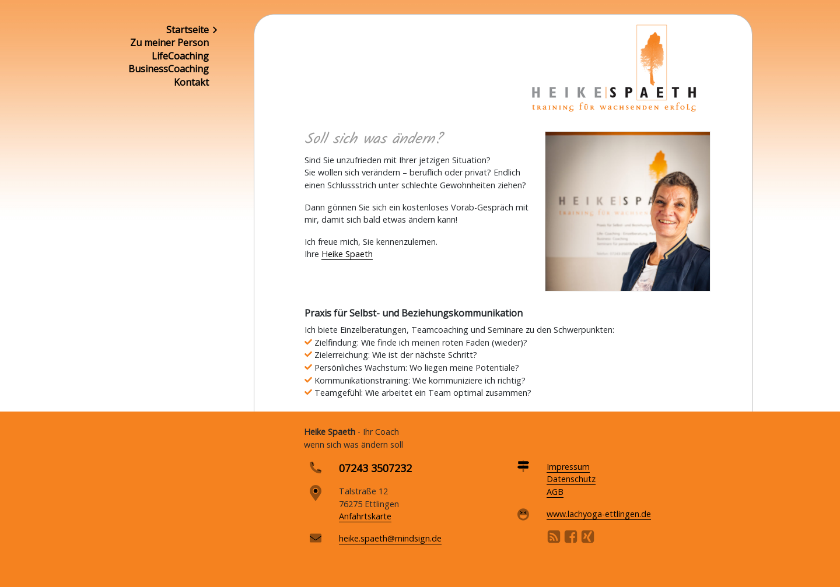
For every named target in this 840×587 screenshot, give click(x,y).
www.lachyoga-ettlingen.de (599, 513)
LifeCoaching (180, 56)
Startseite (187, 29)
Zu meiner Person (169, 42)
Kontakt (191, 82)
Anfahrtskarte (365, 516)
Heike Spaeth (347, 253)
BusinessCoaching (168, 68)
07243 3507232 (375, 468)
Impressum (568, 466)
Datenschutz (571, 478)
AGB (555, 491)
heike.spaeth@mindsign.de (390, 538)
